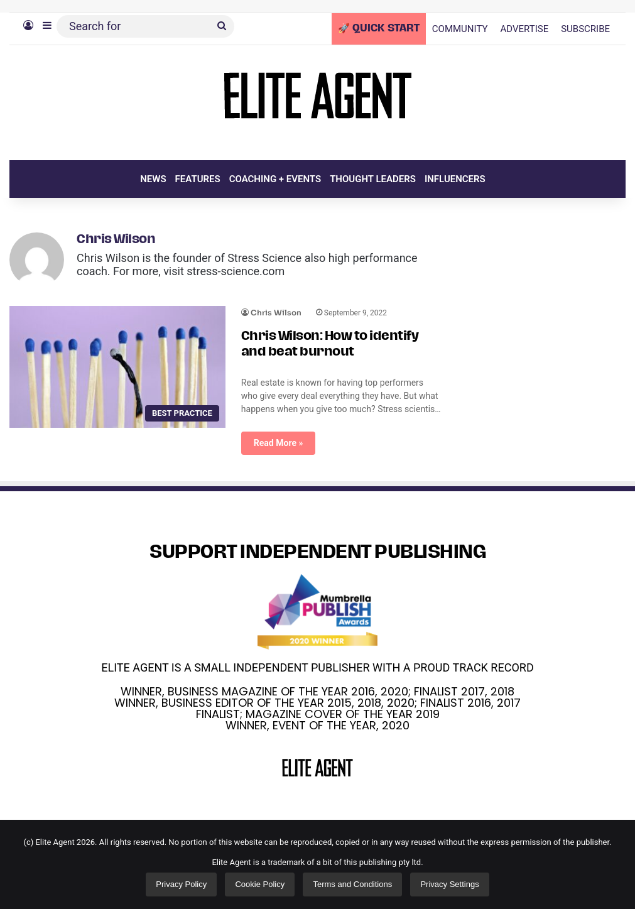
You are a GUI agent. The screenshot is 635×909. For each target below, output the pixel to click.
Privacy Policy (181, 884)
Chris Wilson (116, 240)
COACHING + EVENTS (275, 179)
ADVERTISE (525, 29)
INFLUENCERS (455, 179)
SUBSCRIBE (585, 29)
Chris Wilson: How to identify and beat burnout (330, 344)
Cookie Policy (260, 884)
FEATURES (197, 179)
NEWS (153, 179)
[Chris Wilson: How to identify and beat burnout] (117, 367)
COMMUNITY (460, 29)
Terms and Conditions (352, 884)
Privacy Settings (449, 884)
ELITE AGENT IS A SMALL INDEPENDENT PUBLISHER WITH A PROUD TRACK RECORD (317, 667)
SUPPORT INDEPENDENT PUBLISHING (317, 553)
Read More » (278, 443)
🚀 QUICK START (379, 29)
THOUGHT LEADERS (373, 179)
